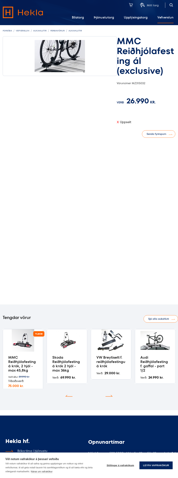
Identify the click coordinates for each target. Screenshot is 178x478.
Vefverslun (22, 30)
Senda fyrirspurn (156, 134)
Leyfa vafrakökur (156, 465)
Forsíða (7, 30)
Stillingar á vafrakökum (120, 465)
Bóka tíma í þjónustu (32, 451)
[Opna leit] (171, 5)
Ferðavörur (57, 30)
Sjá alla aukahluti (158, 319)
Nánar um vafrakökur (42, 471)
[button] (69, 395)
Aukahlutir (40, 30)
